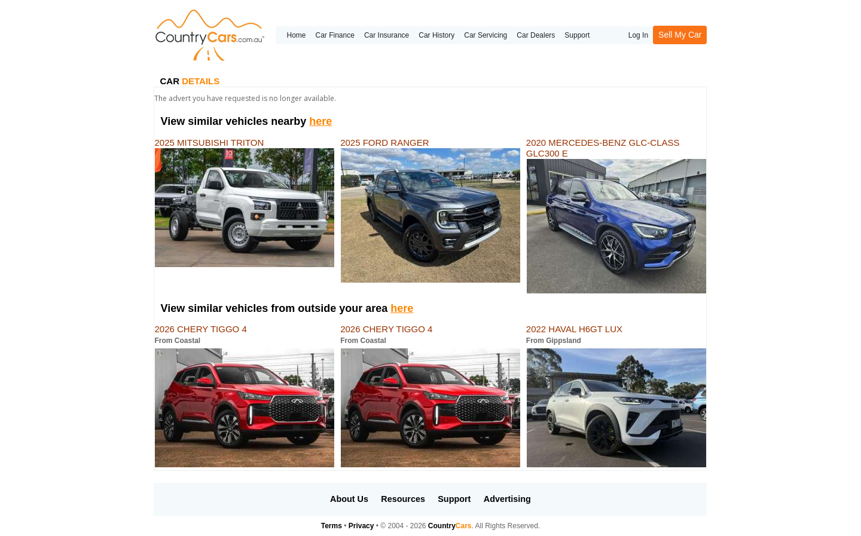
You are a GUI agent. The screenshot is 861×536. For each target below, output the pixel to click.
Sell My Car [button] (679, 34)
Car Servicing (485, 35)
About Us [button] (349, 499)
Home (296, 35)
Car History (436, 35)
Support (577, 35)
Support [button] (454, 499)
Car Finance (335, 35)
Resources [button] (403, 499)
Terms (331, 526)
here (320, 121)
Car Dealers (536, 35)
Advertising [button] (507, 499)
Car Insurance (386, 35)
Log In (638, 35)
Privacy (361, 526)
